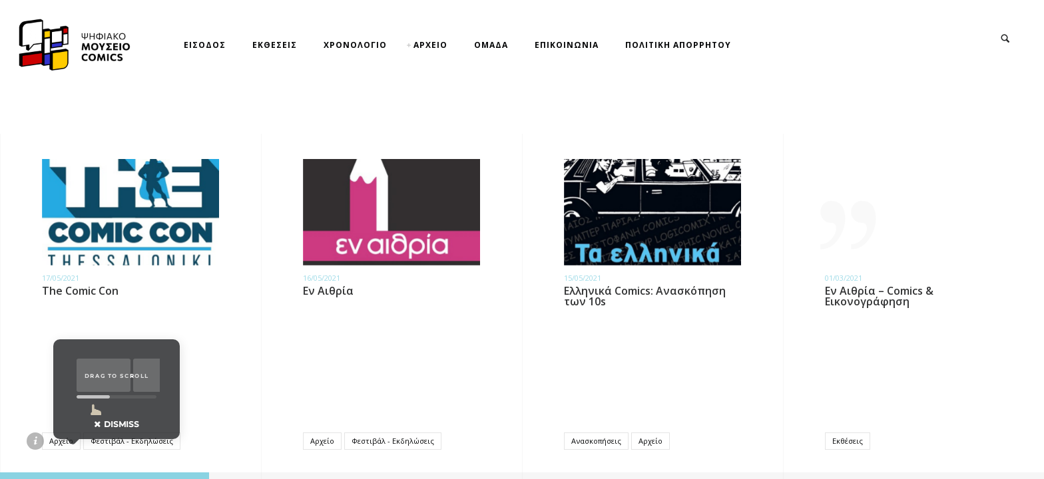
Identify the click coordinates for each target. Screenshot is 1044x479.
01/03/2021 (843, 278)
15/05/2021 (582, 278)
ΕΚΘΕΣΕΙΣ (274, 45)
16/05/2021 (321, 278)
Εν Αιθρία (328, 290)
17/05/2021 (60, 278)
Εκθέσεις (847, 441)
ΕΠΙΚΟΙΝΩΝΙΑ (567, 45)
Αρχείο (61, 441)
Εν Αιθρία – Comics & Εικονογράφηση (879, 296)
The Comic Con (80, 290)
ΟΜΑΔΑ (491, 45)
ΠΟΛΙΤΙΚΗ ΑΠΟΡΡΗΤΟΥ (678, 45)
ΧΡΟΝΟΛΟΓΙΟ (355, 45)
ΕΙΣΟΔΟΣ (205, 45)
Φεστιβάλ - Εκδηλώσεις (132, 441)
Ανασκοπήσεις (596, 441)
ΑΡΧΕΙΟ (430, 45)
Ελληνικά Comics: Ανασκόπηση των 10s (645, 296)
